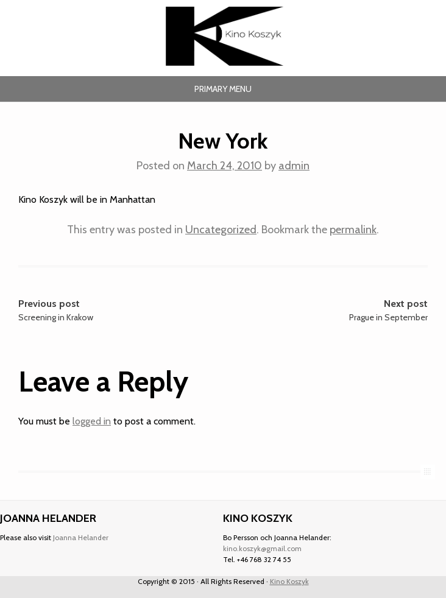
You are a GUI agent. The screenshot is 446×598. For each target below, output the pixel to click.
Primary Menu (223, 88)
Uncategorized (221, 229)
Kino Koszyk (289, 581)
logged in (92, 421)
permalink (353, 229)
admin (294, 165)
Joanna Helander (80, 537)
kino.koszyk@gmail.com (262, 548)
